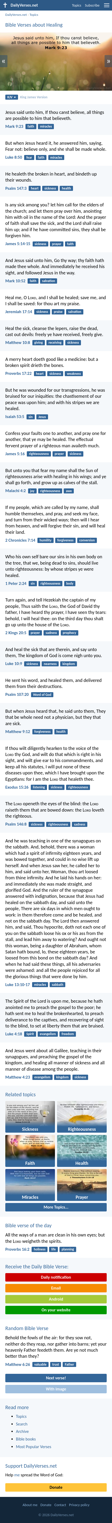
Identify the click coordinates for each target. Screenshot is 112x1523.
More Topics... (56, 1207)
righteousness (39, 454)
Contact (60, 1505)
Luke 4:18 (13, 1033)
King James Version (34, 97)
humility (45, 540)
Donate (56, 1487)
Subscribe (92, 5)
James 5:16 (15, 453)
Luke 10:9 (13, 663)
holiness (39, 1249)
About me (30, 1505)
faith (31, 126)
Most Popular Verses (33, 1446)
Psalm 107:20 (17, 694)
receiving (55, 343)
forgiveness (65, 540)
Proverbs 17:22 (18, 373)
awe (69, 491)
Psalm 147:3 (16, 188)
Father (69, 1364)
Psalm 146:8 (16, 824)
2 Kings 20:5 (15, 632)
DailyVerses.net (16, 15)
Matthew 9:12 (17, 731)
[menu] (106, 7)
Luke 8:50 (13, 157)
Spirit (30, 1034)
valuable (40, 1364)
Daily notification (56, 1277)
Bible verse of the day (28, 1225)
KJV (11, 97)
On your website (56, 1309)
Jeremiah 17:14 (18, 311)
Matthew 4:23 (17, 1077)
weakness (74, 374)
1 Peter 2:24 (15, 583)
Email (56, 1288)
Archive (22, 1431)
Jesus (42, 417)
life (53, 1249)
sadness (51, 633)
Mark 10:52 (15, 280)
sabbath (57, 985)
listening (39, 787)
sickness (50, 188)
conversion (87, 540)
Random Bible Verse (26, 1328)
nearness (50, 664)
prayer (56, 244)
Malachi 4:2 (15, 490)
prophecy (69, 633)
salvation (48, 281)
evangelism (48, 1034)
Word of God (42, 695)
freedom (68, 1034)
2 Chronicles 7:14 (20, 540)
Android (56, 1299)
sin (31, 417)
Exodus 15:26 (16, 787)
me (17, 1474)
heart (34, 188)
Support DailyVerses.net (31, 1466)
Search (22, 1424)
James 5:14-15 (17, 243)
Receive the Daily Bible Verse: (36, 1266)
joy (32, 491)
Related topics (20, 1094)
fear (29, 157)
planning (68, 1249)
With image (56, 1388)
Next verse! (56, 1377)
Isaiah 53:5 (14, 416)
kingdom (68, 664)
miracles (46, 126)
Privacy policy (79, 1505)
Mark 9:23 (14, 126)
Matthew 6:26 (17, 1364)
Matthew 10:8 (17, 342)
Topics (76, 5)
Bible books (26, 1439)
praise (58, 312)
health (66, 188)
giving (38, 343)
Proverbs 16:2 (17, 1249)
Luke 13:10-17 (17, 984)
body (69, 583)
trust (55, 1364)
